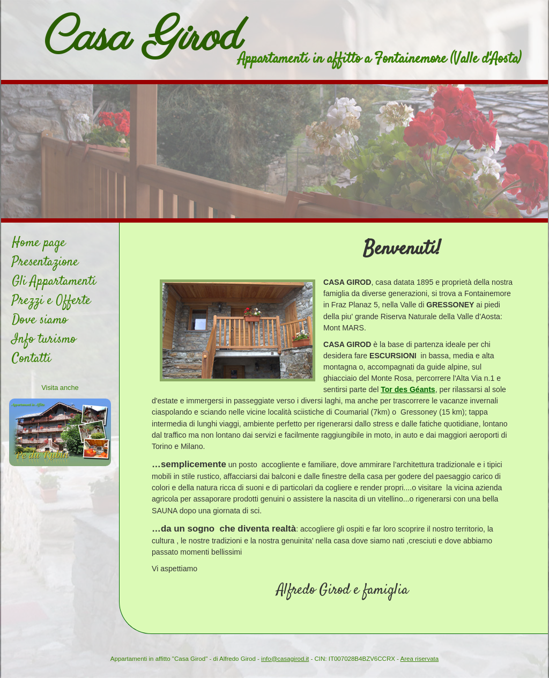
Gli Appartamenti (54, 281)
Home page (38, 243)
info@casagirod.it (285, 658)
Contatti (31, 359)
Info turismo (44, 339)
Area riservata (419, 658)
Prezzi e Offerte (51, 301)
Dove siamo (40, 320)
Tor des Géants (408, 389)
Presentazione (45, 262)
